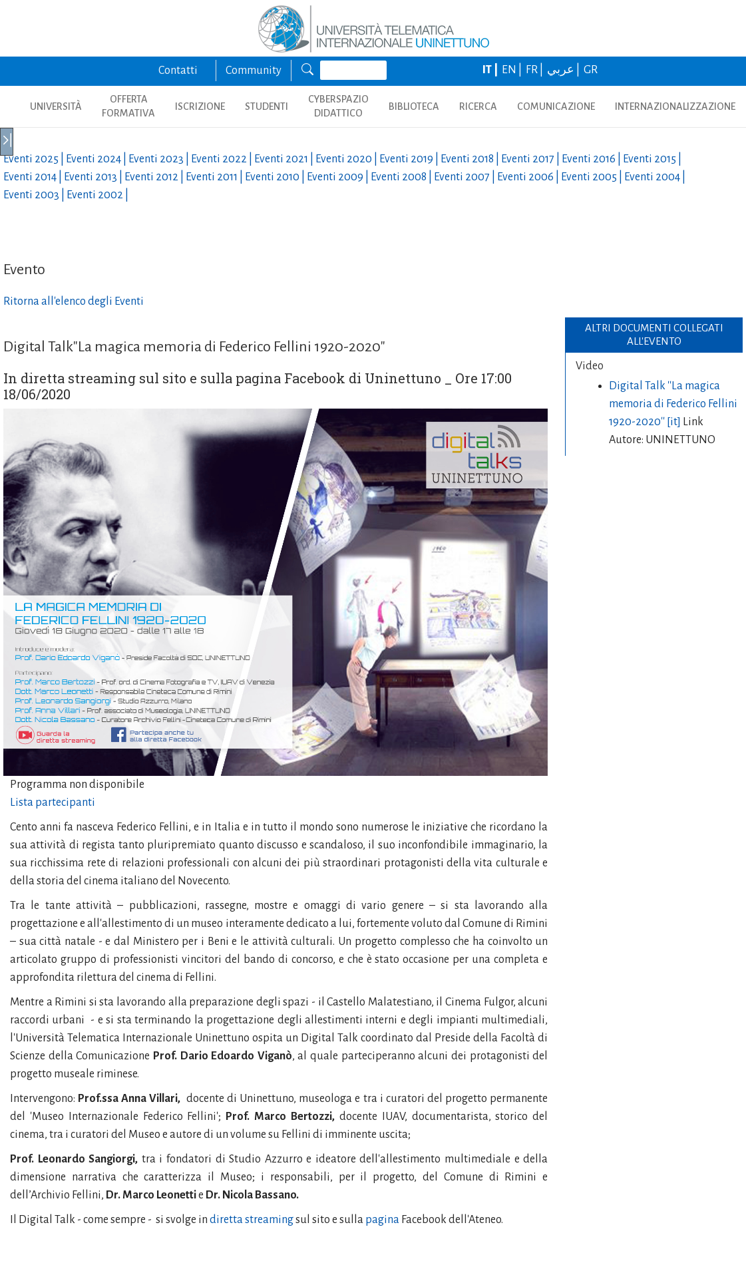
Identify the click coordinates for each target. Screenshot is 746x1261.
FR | (535, 70)
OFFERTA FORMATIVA (128, 106)
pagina (381, 1220)
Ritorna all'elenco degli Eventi (73, 301)
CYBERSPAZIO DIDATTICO (338, 106)
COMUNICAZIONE (556, 106)
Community (253, 71)
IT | (491, 70)
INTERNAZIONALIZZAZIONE (675, 106)
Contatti (178, 71)
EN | (513, 70)
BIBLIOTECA (414, 106)
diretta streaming (250, 1220)
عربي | (564, 70)
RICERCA (478, 106)
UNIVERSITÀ (56, 106)
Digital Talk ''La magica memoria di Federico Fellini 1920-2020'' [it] (673, 404)
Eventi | (34, 159)
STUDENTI (266, 106)
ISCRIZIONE (200, 106)
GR (591, 70)
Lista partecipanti (52, 803)
